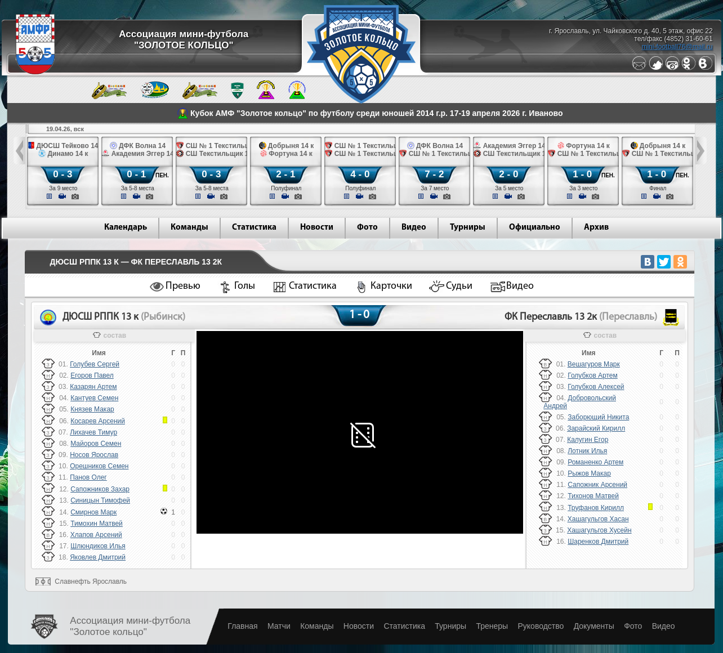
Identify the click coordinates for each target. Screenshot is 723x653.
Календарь (125, 227)
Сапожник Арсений (597, 485)
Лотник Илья (587, 451)
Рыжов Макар (589, 473)
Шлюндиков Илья (97, 546)
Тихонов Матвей (593, 496)
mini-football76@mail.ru (676, 47)
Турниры (467, 227)
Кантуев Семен (94, 398)
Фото (367, 227)
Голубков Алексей (596, 387)
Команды (189, 227)
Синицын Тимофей (100, 500)
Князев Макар (92, 409)
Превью (183, 286)
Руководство (540, 625)
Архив (596, 227)
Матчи (279, 625)
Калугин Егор (587, 440)
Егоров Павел (92, 375)
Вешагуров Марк (594, 364)
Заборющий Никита (598, 417)
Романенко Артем (595, 462)
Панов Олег (88, 477)
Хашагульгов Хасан (598, 519)
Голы (244, 286)
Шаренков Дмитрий (598, 541)
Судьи (459, 286)
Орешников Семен (99, 466)
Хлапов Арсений (96, 535)
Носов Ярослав (94, 455)
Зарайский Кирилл (596, 428)
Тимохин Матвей (96, 523)
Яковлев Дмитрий (98, 557)
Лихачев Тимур (93, 432)
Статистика (254, 227)
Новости (316, 227)
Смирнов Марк (93, 512)
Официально (534, 227)
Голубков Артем (593, 375)
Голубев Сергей (94, 364)
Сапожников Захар (100, 489)
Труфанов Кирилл (596, 508)
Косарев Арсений (97, 421)
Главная (242, 625)
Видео (413, 227)
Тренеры (492, 625)
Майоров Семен (95, 444)
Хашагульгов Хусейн (599, 530)
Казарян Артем (93, 387)
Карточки (391, 286)
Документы (594, 625)
